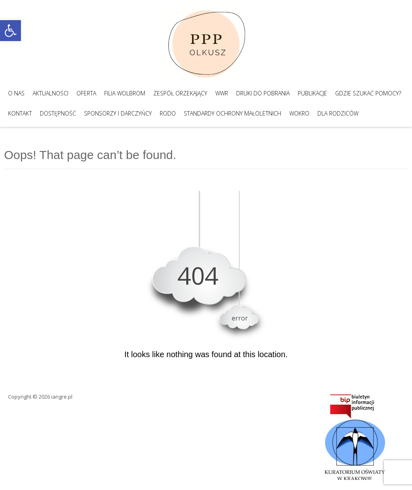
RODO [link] (168, 113)
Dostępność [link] (58, 113)
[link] (10, 30)
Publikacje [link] (312, 93)
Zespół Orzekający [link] (180, 93)
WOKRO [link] (299, 113)
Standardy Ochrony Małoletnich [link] (232, 113)
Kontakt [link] (20, 113)
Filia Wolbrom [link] (124, 93)
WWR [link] (221, 93)
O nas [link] (16, 93)
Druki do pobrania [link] (263, 93)
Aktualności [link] (50, 93)
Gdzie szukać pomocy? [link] (368, 93)
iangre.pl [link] (61, 396)
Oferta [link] (86, 93)
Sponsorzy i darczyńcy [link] (118, 113)
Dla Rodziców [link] (337, 113)
